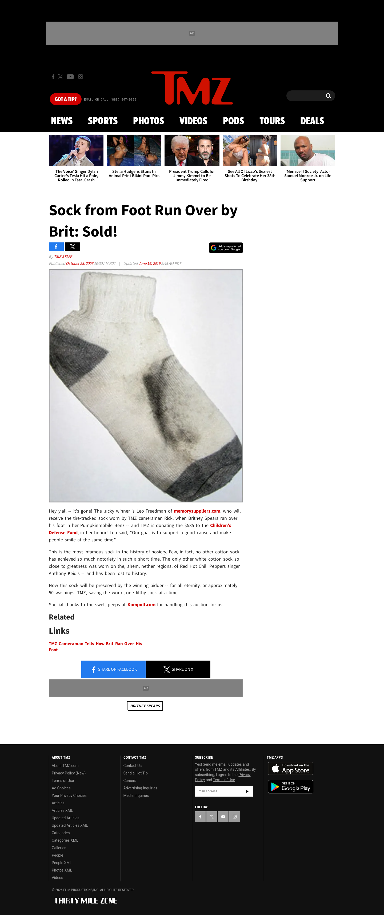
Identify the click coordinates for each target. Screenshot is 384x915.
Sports (103, 121)
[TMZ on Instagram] (80, 76)
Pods (233, 121)
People (57, 855)
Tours (272, 121)
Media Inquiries (136, 795)
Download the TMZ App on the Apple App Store (290, 768)
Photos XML (62, 870)
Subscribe (247, 791)
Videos (193, 121)
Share (113, 669)
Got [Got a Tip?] (66, 99)
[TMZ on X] (61, 76)
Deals (312, 121)
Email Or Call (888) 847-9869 (110, 100)
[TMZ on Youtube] (70, 76)
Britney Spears (145, 705)
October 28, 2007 (80, 263)
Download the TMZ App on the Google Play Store (290, 787)
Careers (129, 780)
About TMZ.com (65, 766)
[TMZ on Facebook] (53, 76)
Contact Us (132, 766)
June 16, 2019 (149, 263)
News (62, 121)
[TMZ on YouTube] (223, 816)
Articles (58, 803)
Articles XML (62, 810)
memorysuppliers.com (197, 511)
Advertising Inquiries (140, 788)
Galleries (59, 848)
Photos (148, 121)
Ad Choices (61, 788)
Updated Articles (65, 818)
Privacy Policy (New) (69, 773)
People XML (62, 863)
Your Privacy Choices (69, 795)
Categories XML (65, 840)
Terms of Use (63, 780)
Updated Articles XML (70, 825)
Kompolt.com (141, 604)
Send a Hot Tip (135, 773)
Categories (61, 833)
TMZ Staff (63, 256)
